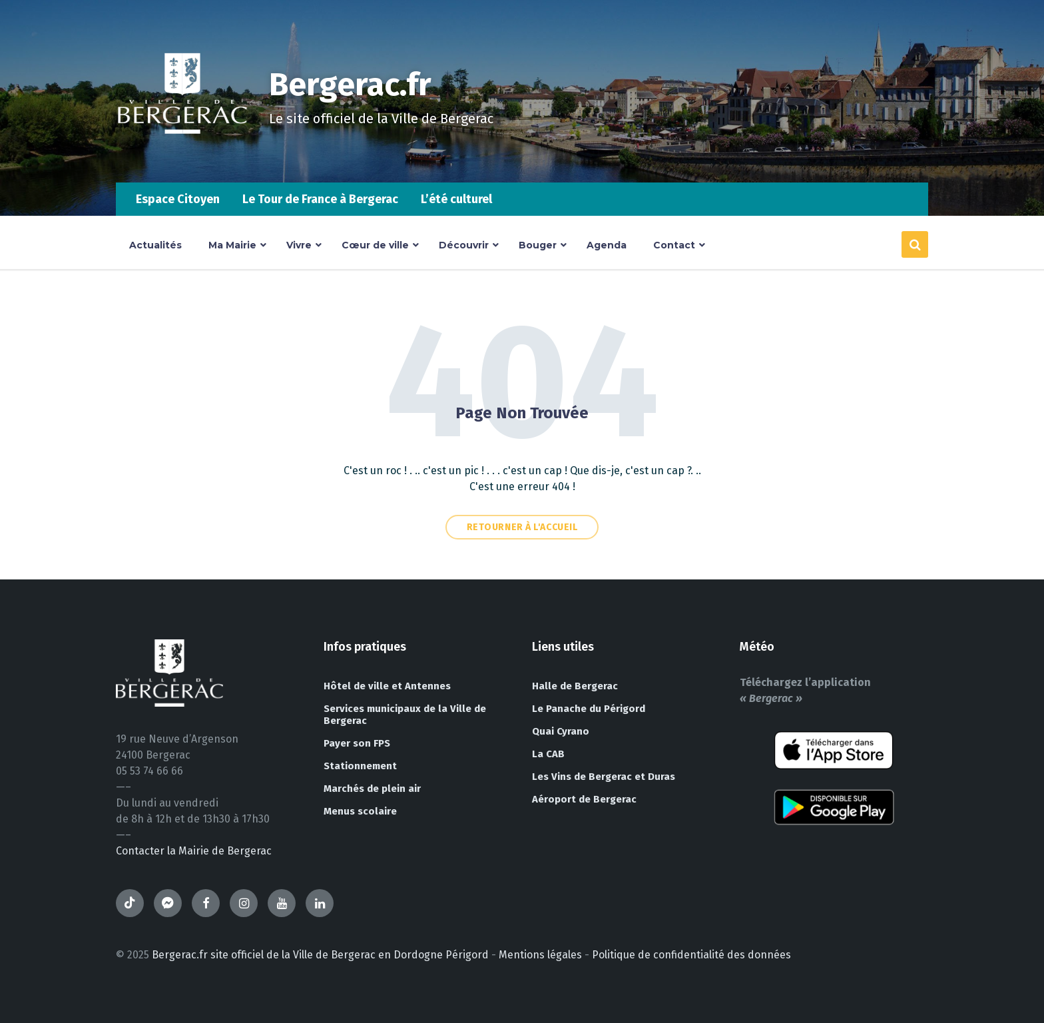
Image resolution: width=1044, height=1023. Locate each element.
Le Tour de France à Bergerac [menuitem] (320, 199)
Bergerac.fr (350, 84)
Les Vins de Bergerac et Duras (603, 777)
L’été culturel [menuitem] (456, 199)
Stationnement (360, 766)
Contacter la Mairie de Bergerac (194, 851)
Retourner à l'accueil (522, 527)
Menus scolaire (360, 811)
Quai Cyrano (560, 731)
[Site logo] (182, 156)
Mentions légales (540, 954)
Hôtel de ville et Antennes (387, 686)
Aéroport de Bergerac (584, 799)
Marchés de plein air (372, 789)
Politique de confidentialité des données (691, 954)
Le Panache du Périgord (588, 709)
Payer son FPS (357, 743)
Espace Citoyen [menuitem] (178, 199)
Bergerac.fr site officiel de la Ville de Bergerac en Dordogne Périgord (320, 954)
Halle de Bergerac (575, 686)
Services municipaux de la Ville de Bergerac (405, 715)
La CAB (548, 754)
